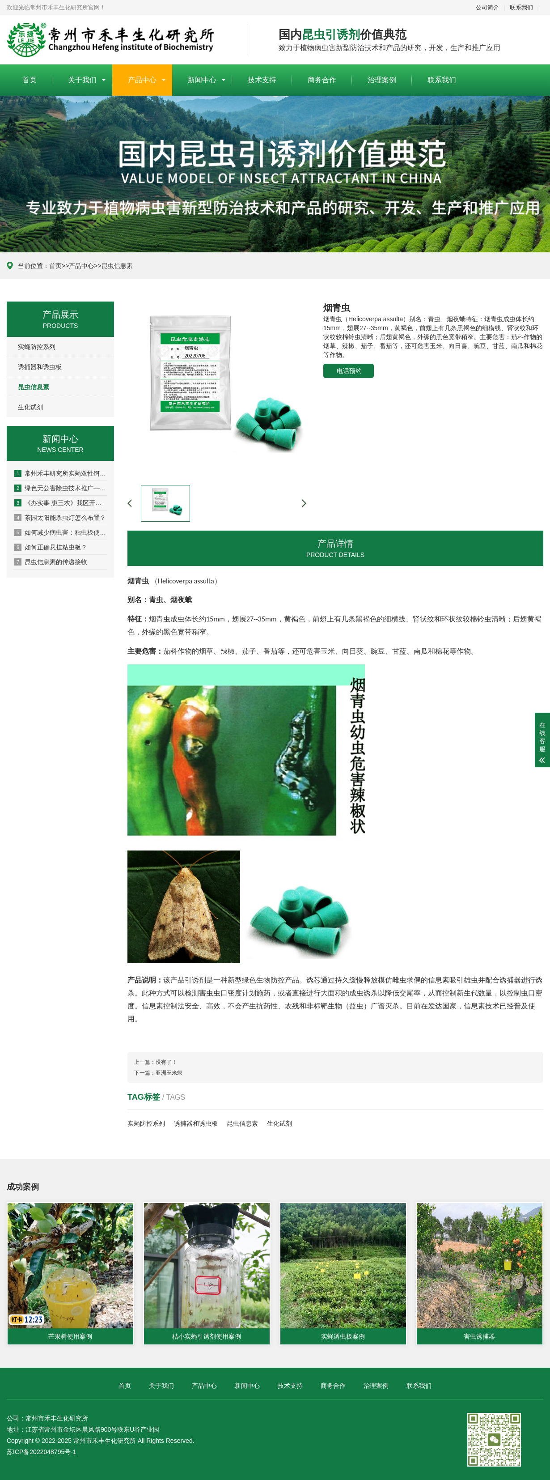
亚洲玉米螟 (169, 1073)
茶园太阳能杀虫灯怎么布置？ (60, 517)
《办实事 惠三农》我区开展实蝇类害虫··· (60, 502)
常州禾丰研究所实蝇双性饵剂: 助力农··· (60, 473)
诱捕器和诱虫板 (40, 366)
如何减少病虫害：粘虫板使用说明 (60, 532)
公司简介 (487, 7)
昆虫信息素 (117, 265)
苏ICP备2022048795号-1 (41, 1451)
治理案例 (382, 80)
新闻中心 (202, 80)
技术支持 (262, 80)
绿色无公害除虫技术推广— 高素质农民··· (60, 488)
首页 (29, 80)
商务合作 (322, 80)
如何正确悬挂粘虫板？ (50, 547)
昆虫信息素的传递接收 (50, 562)
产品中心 (142, 80)
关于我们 (82, 80)
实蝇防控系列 (36, 346)
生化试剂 (30, 407)
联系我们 (521, 7)
